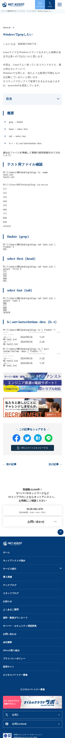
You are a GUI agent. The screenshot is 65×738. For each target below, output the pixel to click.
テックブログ (31, 11)
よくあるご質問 (11, 609)
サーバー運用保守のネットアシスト (13, 11)
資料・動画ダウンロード (15, 618)
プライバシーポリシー (14, 658)
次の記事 (54, 464)
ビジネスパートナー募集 (15, 675)
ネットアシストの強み (14, 560)
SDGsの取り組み (11, 650)
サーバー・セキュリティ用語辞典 (20, 626)
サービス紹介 (9, 569)
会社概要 (7, 642)
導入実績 (7, 577)
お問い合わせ (9, 634)
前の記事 (11, 464)
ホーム (6, 552)
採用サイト (8, 667)
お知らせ (7, 601)
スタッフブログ (11, 593)
